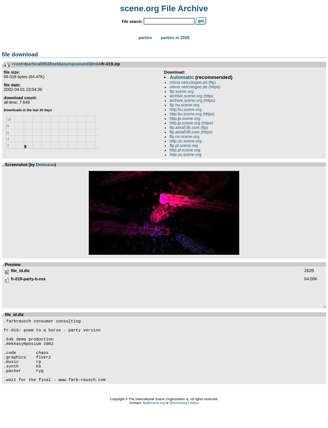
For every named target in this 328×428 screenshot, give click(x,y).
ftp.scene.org (182, 91)
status (194, 418)
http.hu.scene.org (186, 109)
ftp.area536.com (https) (191, 132)
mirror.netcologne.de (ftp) (193, 82)
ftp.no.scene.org (184, 136)
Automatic (182, 77)
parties (32, 64)
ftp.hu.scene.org (184, 105)
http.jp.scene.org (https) (191, 123)
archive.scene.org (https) (192, 100)
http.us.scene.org (185, 154)
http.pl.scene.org (185, 150)
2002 (44, 64)
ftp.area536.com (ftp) (189, 127)
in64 (97, 64)
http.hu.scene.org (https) (192, 114)
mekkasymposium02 (71, 64)
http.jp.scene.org (185, 118)
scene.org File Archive (164, 8)
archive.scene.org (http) (191, 96)
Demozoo (45, 164)
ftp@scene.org (154, 418)
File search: (132, 22)
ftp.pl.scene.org (184, 145)
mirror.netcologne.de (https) (195, 87)
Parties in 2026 (175, 37)
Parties (145, 37)
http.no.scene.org (186, 141)
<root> (18, 64)
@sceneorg (178, 418)
